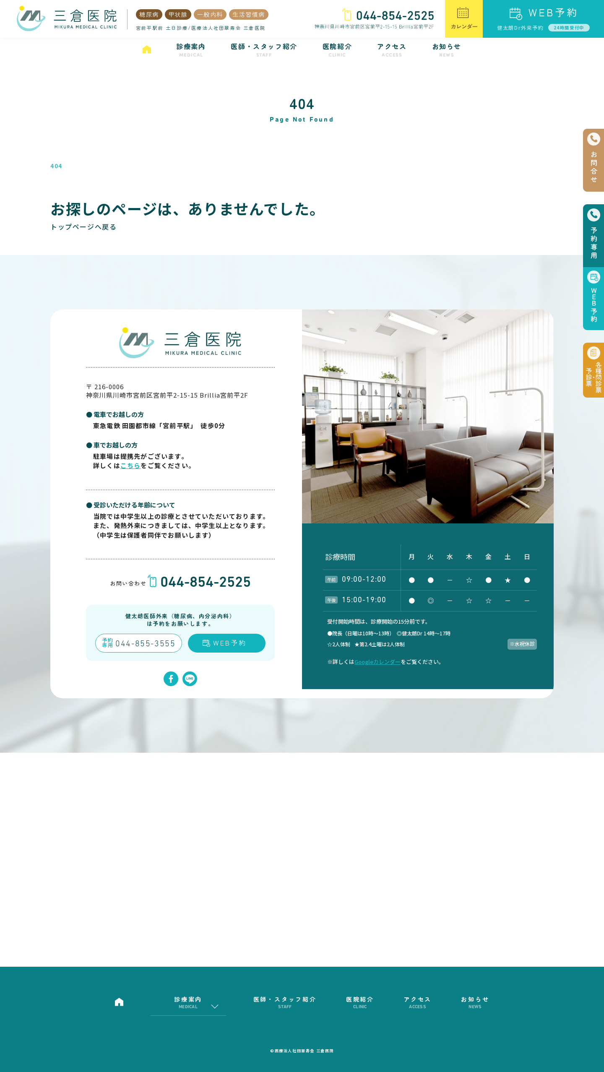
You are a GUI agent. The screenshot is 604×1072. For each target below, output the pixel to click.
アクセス (391, 50)
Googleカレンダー (377, 662)
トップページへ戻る (83, 226)
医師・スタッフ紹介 (264, 50)
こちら (130, 465)
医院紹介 (337, 50)
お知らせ (446, 50)
